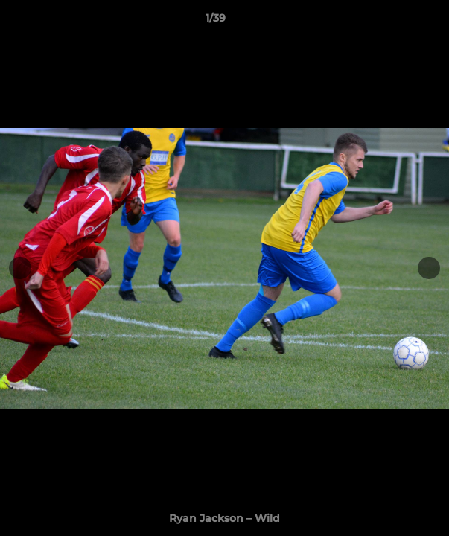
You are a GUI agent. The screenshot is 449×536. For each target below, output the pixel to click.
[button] (395, 21)
